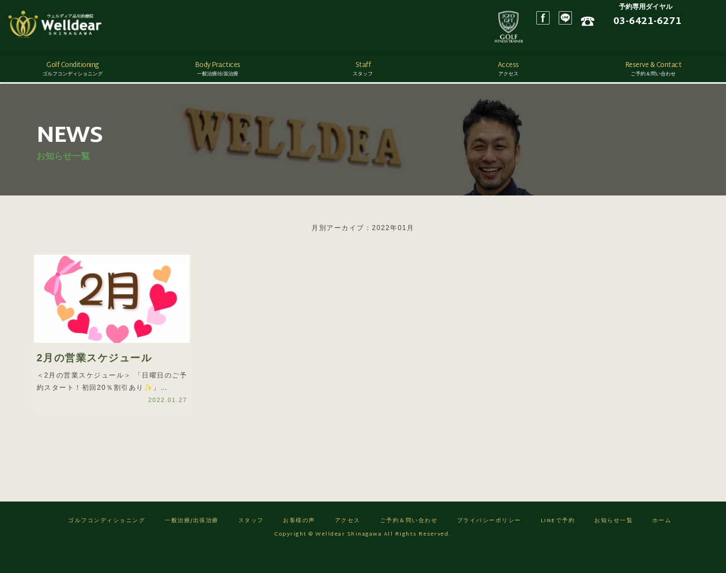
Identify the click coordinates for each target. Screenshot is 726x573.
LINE (611, 28)
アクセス (347, 540)
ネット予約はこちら (670, 40)
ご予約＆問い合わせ (409, 540)
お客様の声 (299, 540)
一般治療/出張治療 (192, 540)
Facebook (589, 28)
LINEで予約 (558, 540)
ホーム (662, 540)
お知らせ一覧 (613, 540)
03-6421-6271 (680, 24)
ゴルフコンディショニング (106, 540)
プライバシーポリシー (489, 540)
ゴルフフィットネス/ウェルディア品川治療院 (70, 28)
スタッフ (251, 540)
